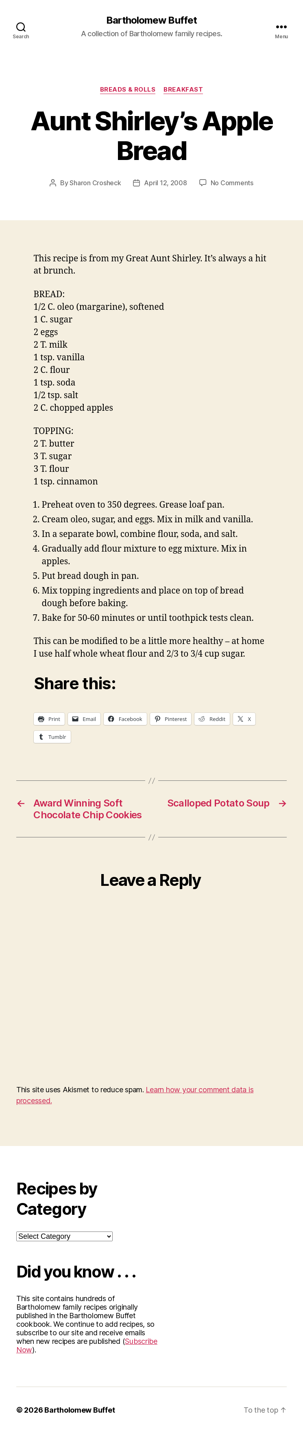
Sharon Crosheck (95, 183)
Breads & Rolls (128, 89)
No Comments (232, 183)
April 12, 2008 (165, 183)
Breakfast (183, 89)
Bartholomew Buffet (151, 20)
